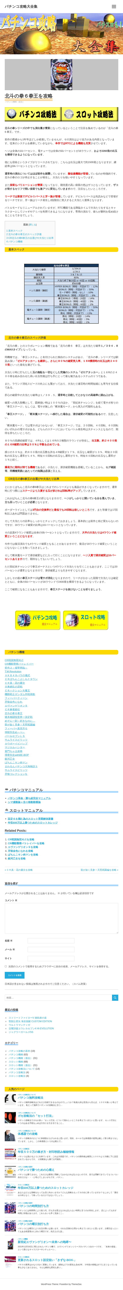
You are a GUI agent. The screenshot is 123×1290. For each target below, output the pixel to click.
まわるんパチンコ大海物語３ (21, 766)
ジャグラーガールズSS (21, 1032)
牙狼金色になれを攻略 (20, 851)
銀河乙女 (10, 758)
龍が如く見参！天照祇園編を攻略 (98, 870)
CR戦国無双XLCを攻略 (21, 839)
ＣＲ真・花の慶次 (15, 683)
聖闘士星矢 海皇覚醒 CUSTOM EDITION (30, 1021)
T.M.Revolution (13, 671)
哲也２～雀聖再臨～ (16, 667)
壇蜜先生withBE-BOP (17, 755)
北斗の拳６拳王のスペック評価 (24, 234)
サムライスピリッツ (16, 739)
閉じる (32, 224)
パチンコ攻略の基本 (19, 1051)
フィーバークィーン (16, 698)
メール (10, 949)
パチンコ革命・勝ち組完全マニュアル (29, 798)
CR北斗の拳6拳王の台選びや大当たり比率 (30, 238)
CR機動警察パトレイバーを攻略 (26, 843)
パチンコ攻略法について (22, 1069)
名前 (8, 940)
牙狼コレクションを (16, 774)
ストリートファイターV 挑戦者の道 (28, 1018)
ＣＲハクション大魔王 (17, 690)
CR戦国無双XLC (14, 660)
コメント (11, 900)
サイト (8, 958)
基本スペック (14, 230)
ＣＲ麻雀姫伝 (12, 709)
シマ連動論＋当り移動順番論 (24, 802)
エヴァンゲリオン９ (16, 705)
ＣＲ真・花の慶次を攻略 (19, 870)
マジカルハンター (15, 747)
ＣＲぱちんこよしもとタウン (21, 679)
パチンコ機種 (14, 241)
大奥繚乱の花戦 (13, 686)
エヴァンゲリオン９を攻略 (23, 847)
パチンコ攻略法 (17, 1072)
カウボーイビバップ (16, 743)
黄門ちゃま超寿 (13, 751)
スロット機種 (16, 1061)
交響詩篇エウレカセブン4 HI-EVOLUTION (31, 1028)
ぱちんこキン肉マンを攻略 (23, 854)
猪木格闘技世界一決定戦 (18, 717)
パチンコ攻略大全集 (21, 6)
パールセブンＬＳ (15, 736)
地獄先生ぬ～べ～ (15, 732)
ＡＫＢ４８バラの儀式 (17, 675)
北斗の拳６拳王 (13, 713)
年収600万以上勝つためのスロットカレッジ (32, 822)
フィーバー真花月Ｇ (16, 728)
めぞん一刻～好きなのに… (20, 721)
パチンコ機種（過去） (14, 102)
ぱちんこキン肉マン (16, 762)
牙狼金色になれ (13, 701)
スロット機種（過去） (20, 1065)
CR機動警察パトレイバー (19, 664)
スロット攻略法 (17, 1076)
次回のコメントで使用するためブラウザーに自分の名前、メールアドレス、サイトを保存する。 (59, 966)
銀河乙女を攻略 (17, 858)
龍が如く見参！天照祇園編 (20, 724)
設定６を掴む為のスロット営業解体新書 (30, 818)
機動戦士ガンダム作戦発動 (20, 694)
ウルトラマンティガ (19, 1025)
